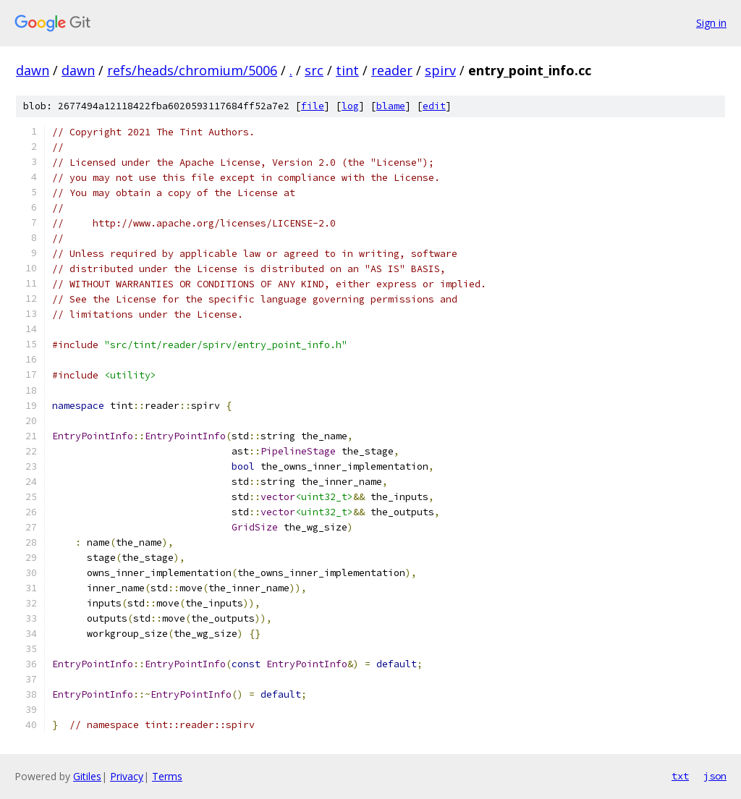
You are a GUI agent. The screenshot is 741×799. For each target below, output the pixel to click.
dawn (32, 70)
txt (680, 775)
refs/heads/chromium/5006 (192, 70)
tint (347, 70)
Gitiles (87, 776)
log (350, 106)
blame (390, 106)
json (715, 775)
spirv (440, 70)
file (312, 106)
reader (391, 70)
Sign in (711, 23)
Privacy (126, 776)
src (314, 70)
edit (434, 106)
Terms (167, 776)
